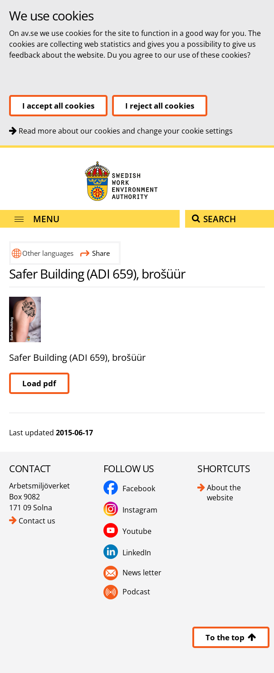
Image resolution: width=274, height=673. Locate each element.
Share (95, 253)
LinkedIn (136, 553)
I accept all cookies (58, 105)
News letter (141, 573)
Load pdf (39, 383)
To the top (231, 637)
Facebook (138, 489)
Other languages (47, 253)
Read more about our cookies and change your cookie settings (126, 131)
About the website (224, 493)
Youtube (137, 531)
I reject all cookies (159, 105)
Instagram (139, 510)
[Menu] (90, 219)
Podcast (136, 592)
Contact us (37, 521)
